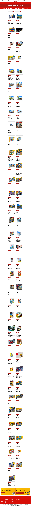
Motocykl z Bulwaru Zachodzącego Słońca (19, 173)
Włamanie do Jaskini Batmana (11, 417)
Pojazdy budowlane (18, 458)
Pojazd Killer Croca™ (18, 186)
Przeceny (23, 8)
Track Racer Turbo (10, 186)
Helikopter (17, 118)
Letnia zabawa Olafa (11, 253)
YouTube (22, 493)
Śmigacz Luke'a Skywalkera (19, 280)
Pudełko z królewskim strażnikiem (19, 294)
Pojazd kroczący (18, 403)
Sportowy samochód (18, 213)
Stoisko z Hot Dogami (19, 23)
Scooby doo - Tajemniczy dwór (11, 485)
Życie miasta (10, 118)
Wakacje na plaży (10, 172)
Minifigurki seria (6, 499)
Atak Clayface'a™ (18, 159)
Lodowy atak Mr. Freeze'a (11, 213)
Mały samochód (18, 267)
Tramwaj (17, 91)
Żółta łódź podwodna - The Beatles (11, 37)
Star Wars (12, 499)
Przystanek (17, 78)
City (5, 502)
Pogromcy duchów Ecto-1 (11, 335)
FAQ (1, 499)
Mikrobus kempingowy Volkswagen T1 (19, 51)
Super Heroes (6, 501)
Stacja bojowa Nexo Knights (19, 376)
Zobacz (10, 20)
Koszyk (2, 501)
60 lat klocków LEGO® (11, 23)
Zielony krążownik (10, 159)
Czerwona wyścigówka (11, 458)
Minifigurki (8, 8)
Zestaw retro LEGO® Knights (19, 362)
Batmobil (17, 200)
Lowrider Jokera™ (10, 200)
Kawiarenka (9, 91)
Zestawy (13, 8)
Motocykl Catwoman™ (19, 390)
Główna (9, 9)
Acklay (9, 390)
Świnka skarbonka (18, 253)
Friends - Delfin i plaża (11, 362)
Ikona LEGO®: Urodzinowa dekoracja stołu (11, 376)
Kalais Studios (18, 505)
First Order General (18, 335)
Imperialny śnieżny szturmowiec (18, 308)
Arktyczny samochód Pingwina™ (18, 417)
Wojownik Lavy (10, 280)
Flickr (18, 493)
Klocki (19, 8)
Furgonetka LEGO (10, 78)
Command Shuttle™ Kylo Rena (11, 294)
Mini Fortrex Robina (10, 240)
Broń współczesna (18, 499)
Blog (18, 492)
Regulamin (2, 502)
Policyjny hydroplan (18, 240)
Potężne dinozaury (10, 403)
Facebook (22, 492)
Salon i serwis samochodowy (10, 132)
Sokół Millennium (10, 267)
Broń (16, 8)
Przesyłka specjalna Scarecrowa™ (18, 431)
